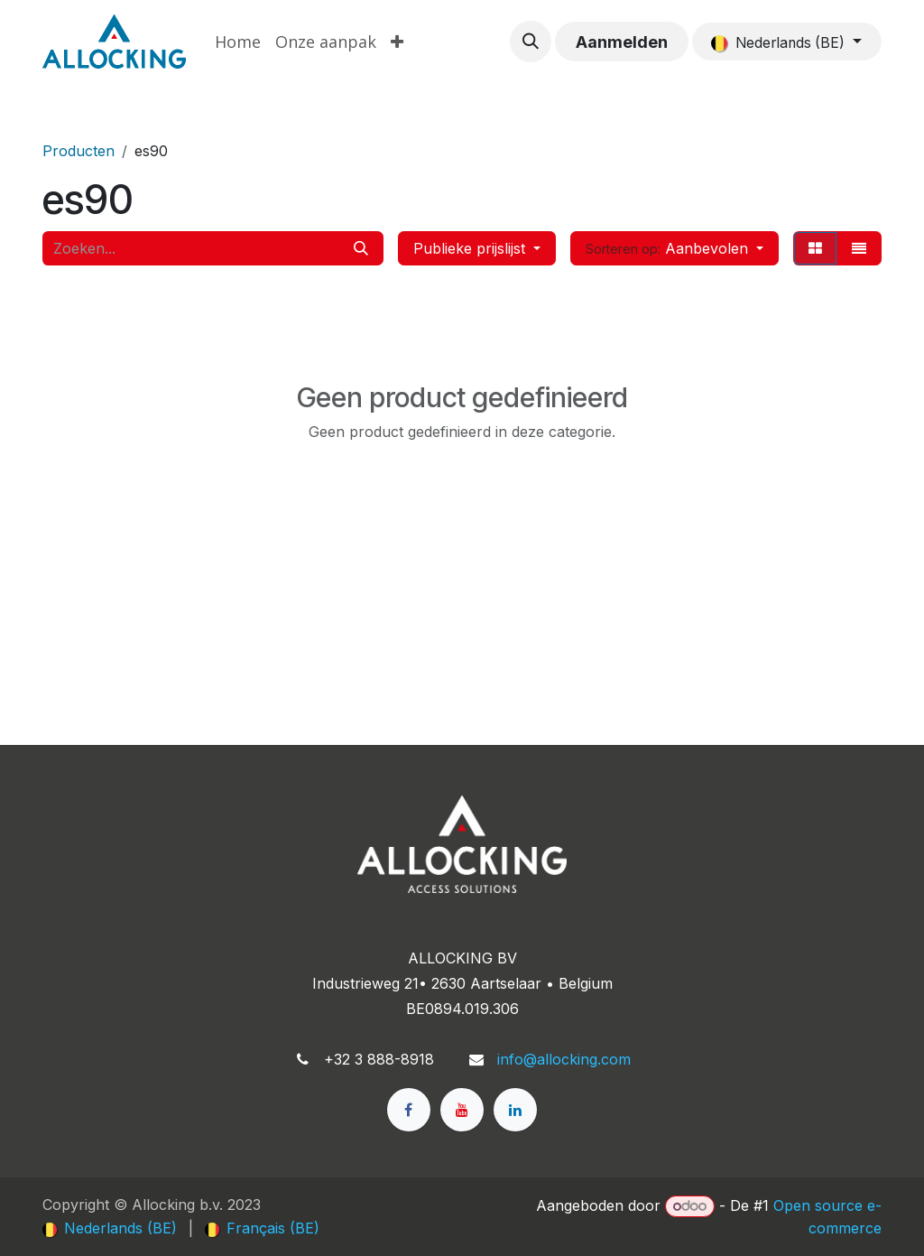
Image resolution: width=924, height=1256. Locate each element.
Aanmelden (622, 42)
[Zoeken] (360, 248)
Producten (78, 151)
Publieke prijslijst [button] (471, 248)
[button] (530, 41)
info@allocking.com (564, 1059)
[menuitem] (238, 42)
